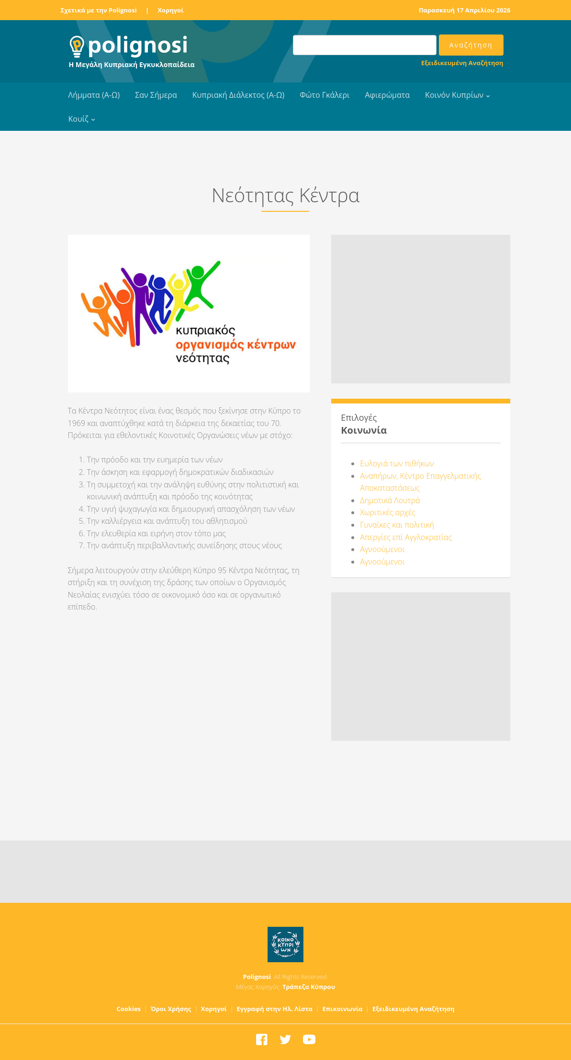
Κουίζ (78, 119)
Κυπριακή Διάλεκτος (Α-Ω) (238, 95)
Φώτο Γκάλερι (324, 95)
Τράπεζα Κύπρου (308, 986)
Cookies (129, 1008)
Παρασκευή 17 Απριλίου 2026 (465, 10)
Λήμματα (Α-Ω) (94, 95)
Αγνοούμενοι (382, 549)
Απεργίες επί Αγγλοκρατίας (406, 537)
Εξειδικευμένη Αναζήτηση (462, 62)
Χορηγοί (170, 10)
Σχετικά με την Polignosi (99, 10)
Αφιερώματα (387, 95)
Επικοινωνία (342, 1008)
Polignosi (257, 976)
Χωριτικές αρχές (387, 512)
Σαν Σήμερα (156, 95)
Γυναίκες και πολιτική (397, 524)
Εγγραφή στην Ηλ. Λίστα (274, 1008)
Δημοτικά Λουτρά (390, 500)
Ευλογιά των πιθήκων (397, 463)
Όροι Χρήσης (171, 1008)
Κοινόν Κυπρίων (454, 95)
